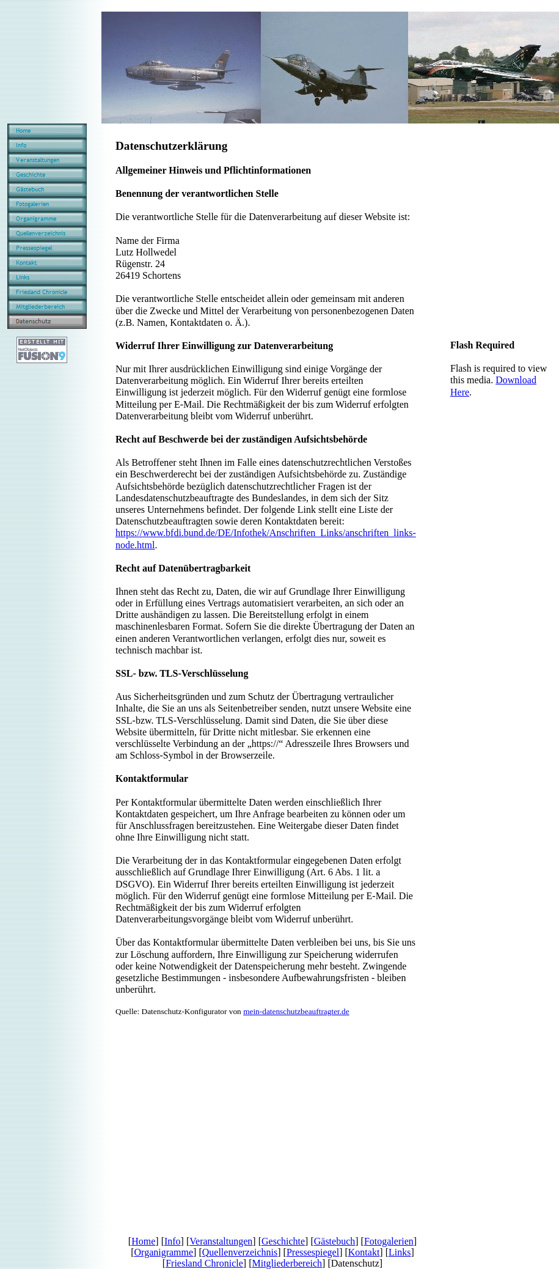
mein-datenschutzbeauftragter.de (296, 1011)
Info (172, 1241)
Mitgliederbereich (287, 1263)
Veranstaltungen (220, 1241)
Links (400, 1252)
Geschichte (283, 1241)
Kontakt (364, 1252)
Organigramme (164, 1252)
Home (143, 1241)
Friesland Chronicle (204, 1263)
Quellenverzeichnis (240, 1252)
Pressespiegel (313, 1252)
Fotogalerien (389, 1241)
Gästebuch (335, 1241)
